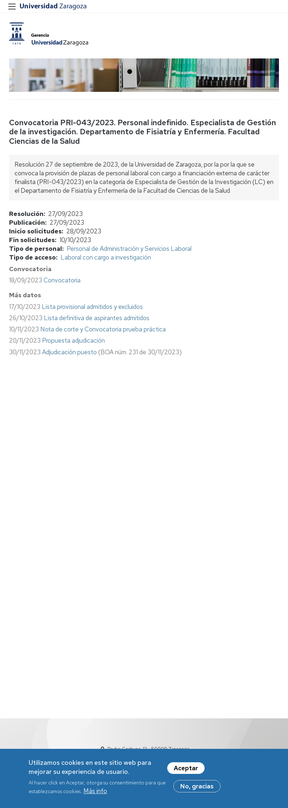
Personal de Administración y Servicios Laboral (129, 249)
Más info (95, 794)
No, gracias (197, 789)
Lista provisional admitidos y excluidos (92, 307)
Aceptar (186, 771)
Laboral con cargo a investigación (106, 257)
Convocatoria (62, 280)
